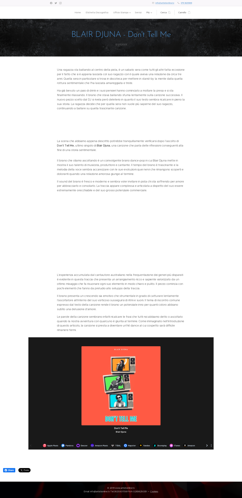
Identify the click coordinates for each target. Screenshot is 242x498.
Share (9, 470)
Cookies (154, 491)
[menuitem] (77, 12)
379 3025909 (186, 3)
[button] (165, 12)
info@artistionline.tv (164, 3)
